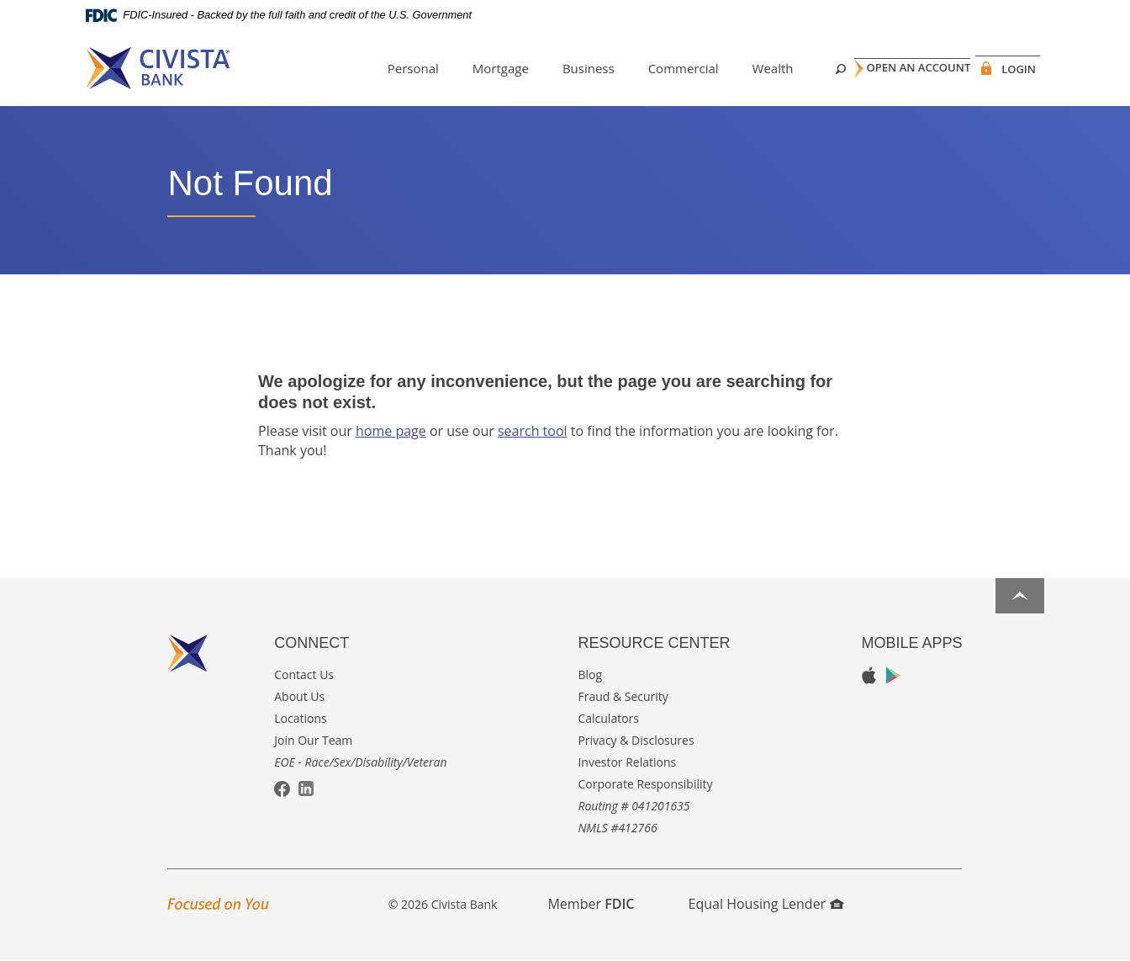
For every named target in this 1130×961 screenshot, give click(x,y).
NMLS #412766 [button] (617, 828)
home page (391, 431)
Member (590, 904)
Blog (590, 674)
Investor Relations (627, 762)
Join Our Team (313, 740)
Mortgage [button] (473, 68)
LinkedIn (306, 788)
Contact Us (304, 674)
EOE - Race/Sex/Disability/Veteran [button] (360, 762)
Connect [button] (311, 642)
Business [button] (561, 68)
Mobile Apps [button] (911, 642)
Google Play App (893, 675)
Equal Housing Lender (766, 904)
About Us (299, 696)
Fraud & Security (623, 696)
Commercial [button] (655, 68)
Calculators (608, 718)
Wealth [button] (744, 68)
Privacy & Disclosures (636, 740)
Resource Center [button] (654, 642)
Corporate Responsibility (645, 784)
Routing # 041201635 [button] (633, 806)
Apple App (869, 676)
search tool (533, 431)
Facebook (282, 789)
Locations (300, 718)
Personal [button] (385, 68)
